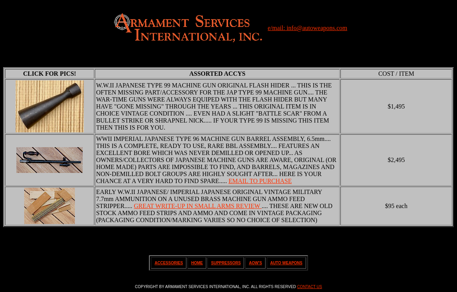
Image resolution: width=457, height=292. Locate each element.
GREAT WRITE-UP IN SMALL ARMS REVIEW (198, 206)
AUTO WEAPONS (286, 263)
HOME (197, 263)
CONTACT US (309, 287)
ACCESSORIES (168, 263)
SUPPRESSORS (226, 263)
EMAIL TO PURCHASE (260, 181)
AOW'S (255, 263)
